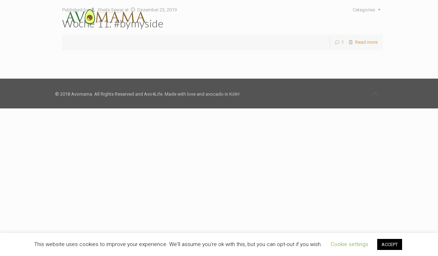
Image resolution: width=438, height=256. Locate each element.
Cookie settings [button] (349, 244)
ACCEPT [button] (389, 244)
